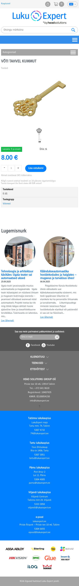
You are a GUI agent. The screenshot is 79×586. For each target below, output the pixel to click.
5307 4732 (39, 430)
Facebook (35, 345)
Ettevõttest (37, 369)
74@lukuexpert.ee (39, 433)
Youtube (51, 345)
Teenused (37, 363)
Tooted (4, 68)
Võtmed (7, 204)
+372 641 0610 (41, 388)
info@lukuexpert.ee (39, 401)
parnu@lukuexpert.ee (39, 483)
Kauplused (5, 4)
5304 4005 (39, 479)
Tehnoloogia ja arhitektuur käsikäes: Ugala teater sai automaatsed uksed (17, 275)
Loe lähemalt (7, 321)
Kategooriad (9, 52)
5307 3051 (39, 455)
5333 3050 (39, 504)
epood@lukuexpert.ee (39, 532)
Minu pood (47, 4)
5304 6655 (39, 529)
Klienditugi (37, 357)
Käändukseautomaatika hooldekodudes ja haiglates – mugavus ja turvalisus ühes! (58, 275)
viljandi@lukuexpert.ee (39, 508)
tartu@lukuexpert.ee (39, 458)
